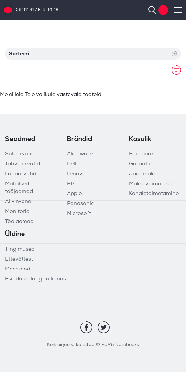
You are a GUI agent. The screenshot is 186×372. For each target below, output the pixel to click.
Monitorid (17, 211)
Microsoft (79, 213)
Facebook (141, 154)
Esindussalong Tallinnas (35, 279)
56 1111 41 (25, 10)
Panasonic (80, 203)
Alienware (80, 154)
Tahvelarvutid (22, 164)
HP (70, 183)
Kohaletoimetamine (154, 193)
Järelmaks (142, 174)
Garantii (139, 164)
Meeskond (17, 269)
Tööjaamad (19, 221)
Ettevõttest (19, 259)
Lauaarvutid (20, 174)
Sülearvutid (20, 154)
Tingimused (20, 249)
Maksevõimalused (152, 183)
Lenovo (76, 174)
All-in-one (18, 201)
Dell (71, 164)
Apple (74, 193)
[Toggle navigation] (175, 10)
